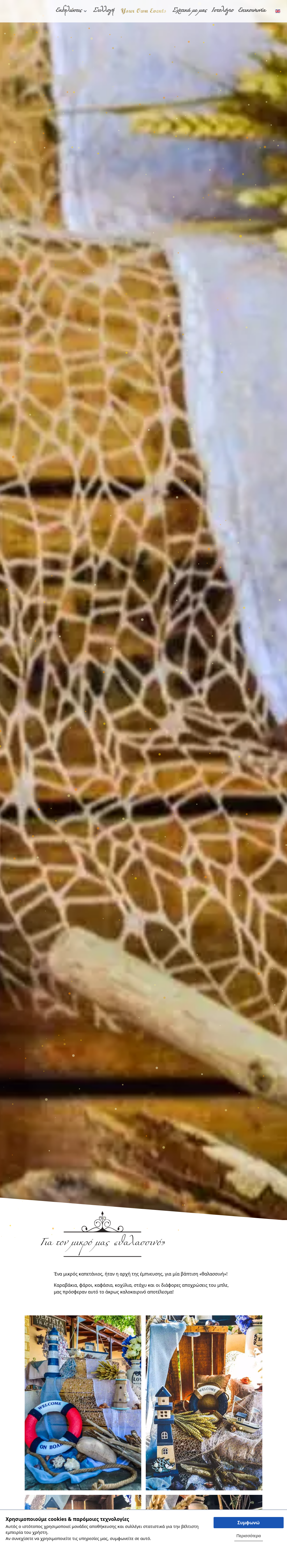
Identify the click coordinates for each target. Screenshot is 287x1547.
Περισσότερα (249, 1535)
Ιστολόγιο (222, 11)
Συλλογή (103, 11)
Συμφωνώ (248, 1523)
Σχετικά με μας (189, 11)
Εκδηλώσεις (71, 11)
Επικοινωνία (251, 11)
